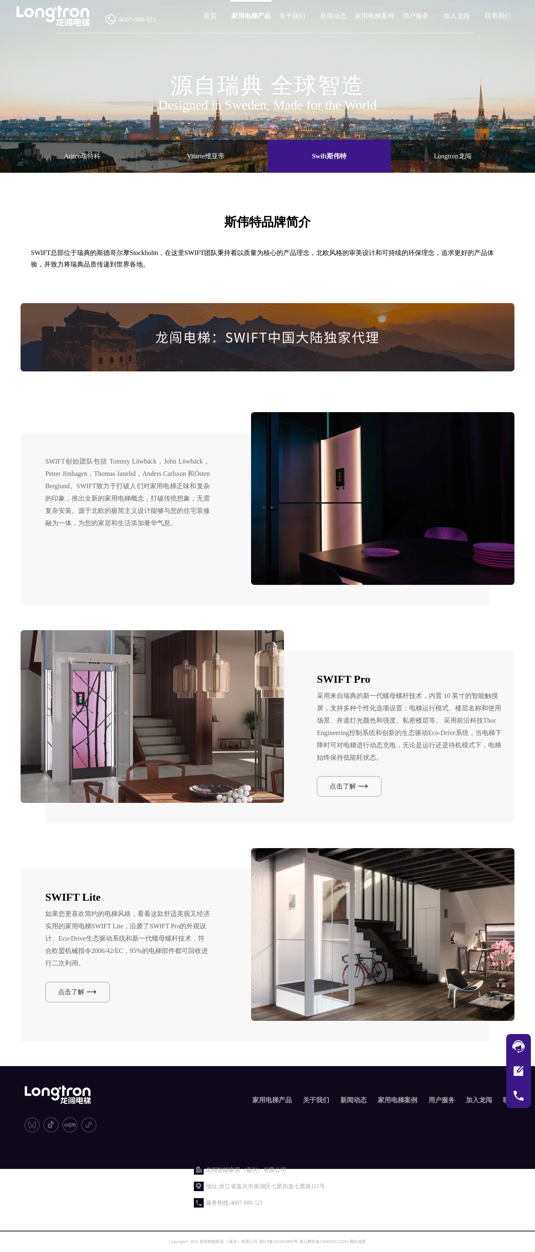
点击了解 (343, 786)
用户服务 (415, 15)
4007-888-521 (137, 19)
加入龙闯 (457, 15)
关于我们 (292, 15)
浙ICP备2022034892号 (278, 1241)
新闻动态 (333, 15)
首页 (209, 15)
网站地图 (357, 1241)
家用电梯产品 (251, 15)
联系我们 (498, 15)
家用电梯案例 (374, 15)
